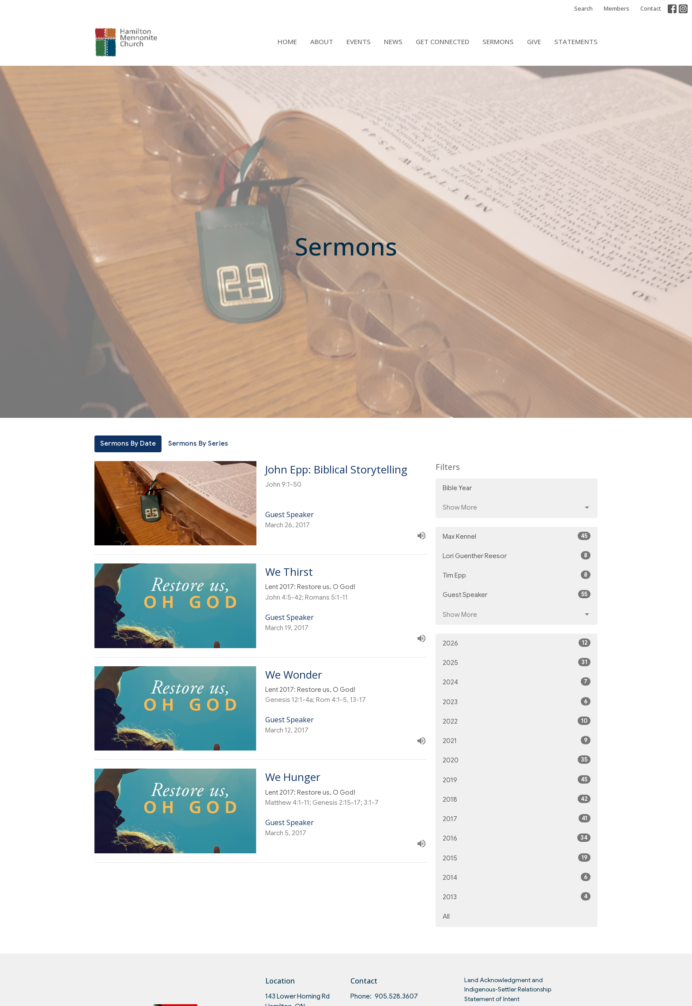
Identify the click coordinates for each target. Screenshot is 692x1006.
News (393, 41)
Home (287, 41)
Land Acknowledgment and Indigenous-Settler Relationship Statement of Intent (507, 989)
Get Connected (442, 41)
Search (583, 8)
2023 (516, 701)
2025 (516, 662)
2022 (516, 721)
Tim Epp (516, 575)
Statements (576, 41)
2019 (516, 779)
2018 (516, 799)
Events (358, 41)
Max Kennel (516, 536)
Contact (650, 8)
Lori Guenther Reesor (516, 555)
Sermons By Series (198, 443)
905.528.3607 (396, 996)
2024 (516, 681)
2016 (516, 837)
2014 (516, 877)
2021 (516, 740)
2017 (516, 818)
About (321, 41)
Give (534, 41)
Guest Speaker (516, 594)
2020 (516, 759)
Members (616, 8)
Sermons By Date (128, 443)
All (446, 916)
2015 (516, 857)
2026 (516, 642)
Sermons (498, 41)
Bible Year (457, 488)
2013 (516, 896)
